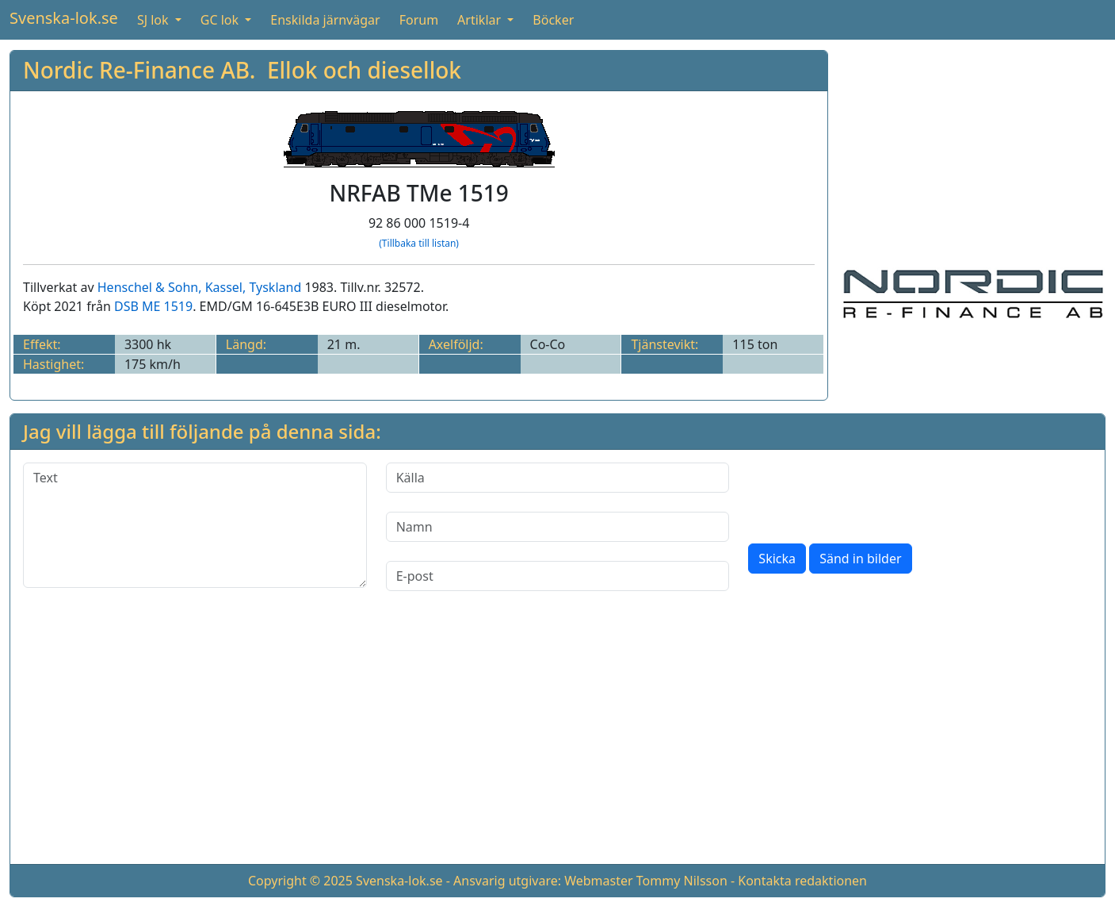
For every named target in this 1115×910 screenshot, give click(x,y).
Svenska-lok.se (64, 18)
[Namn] (558, 527)
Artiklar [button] (480, 20)
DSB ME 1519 (153, 306)
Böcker (553, 20)
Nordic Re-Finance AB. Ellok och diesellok (242, 70)
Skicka (777, 558)
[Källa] (558, 478)
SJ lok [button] (154, 20)
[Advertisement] (973, 149)
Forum (418, 20)
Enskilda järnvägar (325, 20)
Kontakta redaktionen (802, 880)
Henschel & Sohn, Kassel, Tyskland (199, 287)
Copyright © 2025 (300, 880)
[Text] (195, 525)
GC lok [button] (221, 20)
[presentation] (868, 493)
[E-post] (558, 576)
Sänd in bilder (860, 558)
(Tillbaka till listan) (419, 243)
